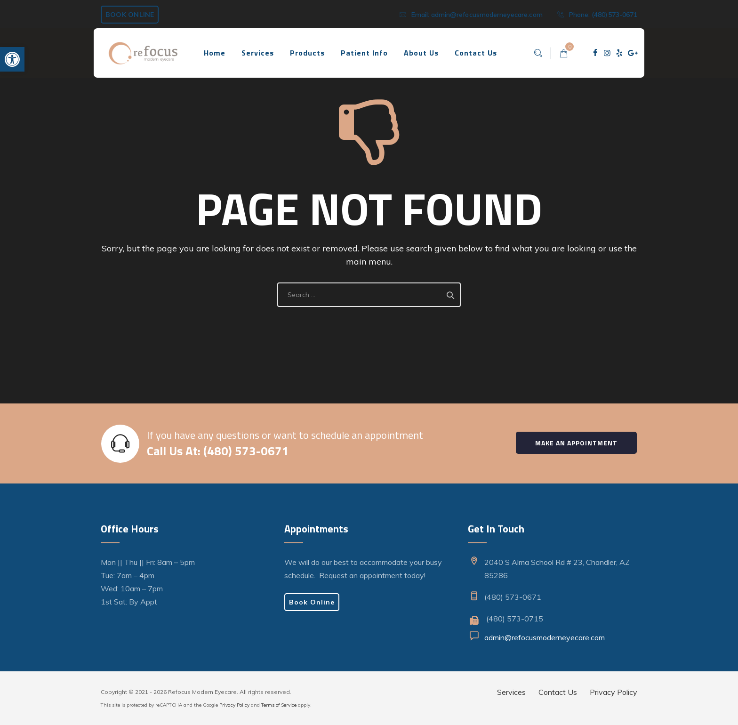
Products (307, 52)
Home (214, 52)
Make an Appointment (576, 443)
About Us (421, 52)
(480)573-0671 (614, 14)
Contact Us (476, 52)
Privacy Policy (234, 705)
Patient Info (364, 52)
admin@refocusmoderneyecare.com (487, 14)
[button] (12, 59)
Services (257, 52)
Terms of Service (279, 705)
